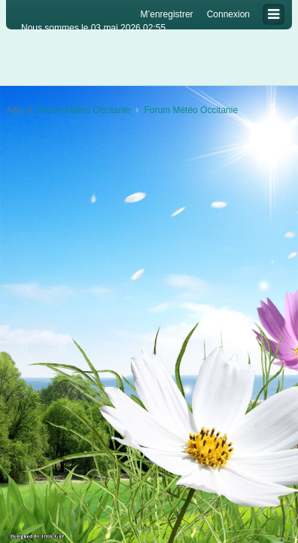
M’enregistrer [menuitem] (167, 14)
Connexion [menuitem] (228, 14)
